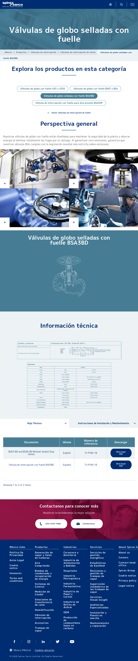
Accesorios (42, 622)
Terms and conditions (16, 579)
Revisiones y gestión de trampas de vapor (98, 574)
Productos (21, 52)
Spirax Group (127, 570)
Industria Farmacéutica (72, 585)
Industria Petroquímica (72, 577)
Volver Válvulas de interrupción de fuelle (71, 112)
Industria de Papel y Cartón (71, 594)
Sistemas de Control (42, 585)
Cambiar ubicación (44, 650)
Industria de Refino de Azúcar (71, 604)
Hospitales (70, 570)
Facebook (14, 641)
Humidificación (44, 609)
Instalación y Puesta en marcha (98, 615)
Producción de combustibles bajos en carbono (72, 623)
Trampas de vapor (42, 629)
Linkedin (43, 641)
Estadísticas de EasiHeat (98, 564)
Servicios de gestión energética (98, 555)
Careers (123, 557)
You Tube (72, 641)
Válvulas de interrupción (43, 52)
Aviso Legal (17, 560)
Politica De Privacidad (17, 554)
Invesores (16, 573)
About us (124, 552)
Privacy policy (128, 580)
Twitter (57, 641)
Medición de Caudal (42, 593)
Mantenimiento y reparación (99, 624)
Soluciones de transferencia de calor (43, 602)
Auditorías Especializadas (99, 606)
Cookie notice (14, 567)
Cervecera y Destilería (71, 554)
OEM (66, 612)
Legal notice (126, 585)
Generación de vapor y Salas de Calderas (44, 555)
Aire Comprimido (42, 564)
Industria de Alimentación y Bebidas (72, 563)
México (8, 52)
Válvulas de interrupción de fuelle (78, 52)
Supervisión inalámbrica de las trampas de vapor (99, 587)
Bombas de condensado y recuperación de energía (43, 574)
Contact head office (127, 564)
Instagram (29, 641)
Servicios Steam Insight (99, 598)
